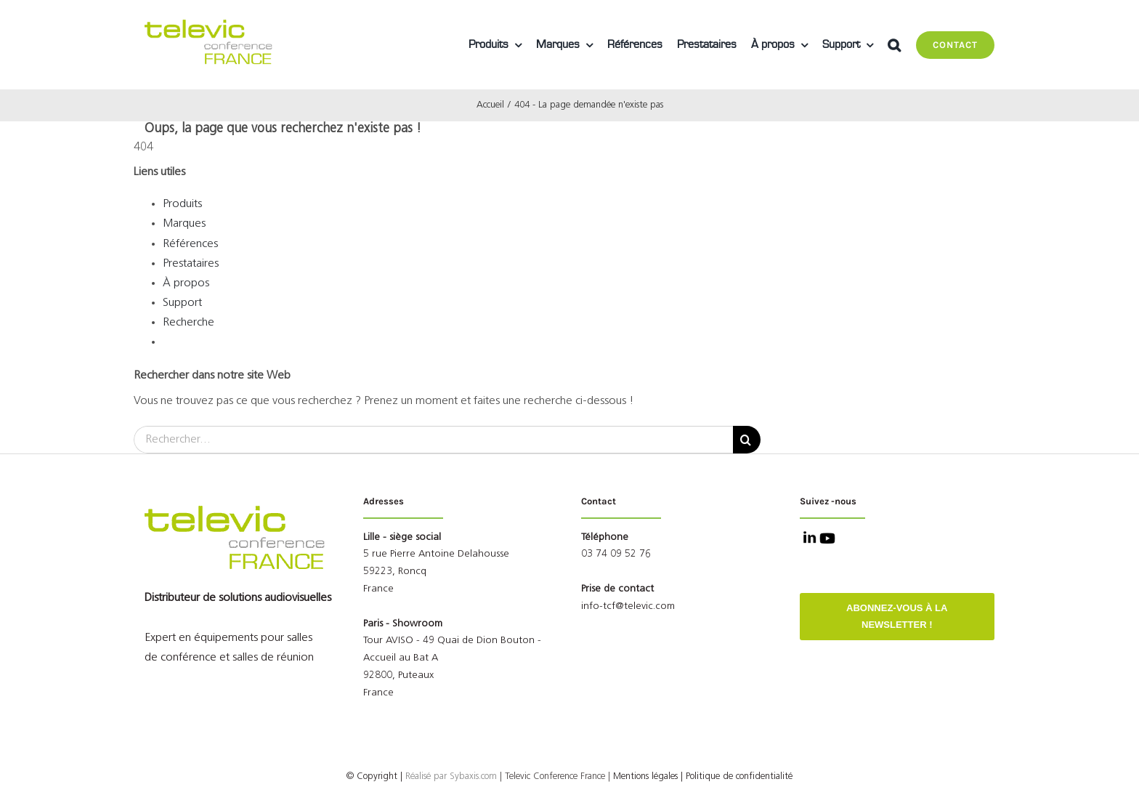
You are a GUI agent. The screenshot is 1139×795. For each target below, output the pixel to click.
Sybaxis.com (473, 776)
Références (190, 244)
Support (182, 303)
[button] (894, 45)
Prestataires (191, 264)
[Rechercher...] (433, 439)
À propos (186, 283)
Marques (184, 224)
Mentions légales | (648, 776)
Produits (182, 204)
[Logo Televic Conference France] (210, 25)
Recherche (188, 322)
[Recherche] (747, 439)
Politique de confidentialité (739, 776)
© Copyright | (398, 776)
